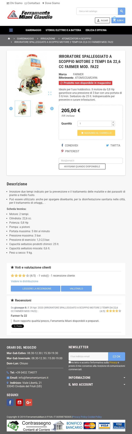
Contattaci (32, 3)
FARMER (78, 74)
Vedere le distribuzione (24, 281)
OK (116, 356)
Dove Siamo (51, 3)
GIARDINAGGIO (33, 30)
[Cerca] (100, 11)
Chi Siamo (15, 3)
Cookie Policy (95, 416)
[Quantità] (94, 124)
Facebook (10, 402)
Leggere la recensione (35, 288)
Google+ (28, 402)
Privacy (113, 362)
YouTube (19, 402)
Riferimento (66, 77)
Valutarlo (76, 288)
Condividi (69, 145)
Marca (63, 74)
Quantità (66, 123)
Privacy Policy (79, 416)
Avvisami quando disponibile (82, 166)
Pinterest (70, 151)
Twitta (113, 145)
